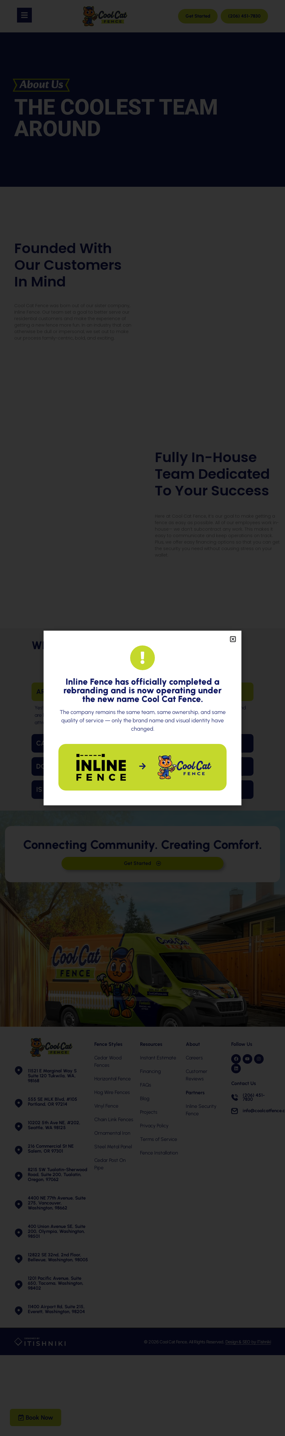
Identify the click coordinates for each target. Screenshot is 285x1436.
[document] (142, 718)
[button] (233, 639)
